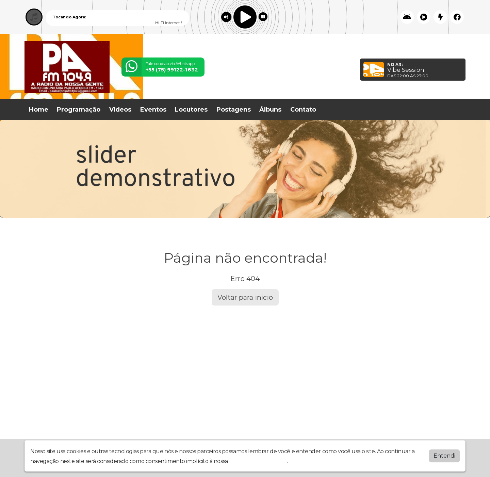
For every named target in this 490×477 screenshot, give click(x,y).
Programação (78, 109)
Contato (303, 109)
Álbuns (270, 109)
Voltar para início (245, 297)
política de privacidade (258, 461)
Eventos (153, 109)
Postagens (233, 109)
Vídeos (120, 109)
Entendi (444, 456)
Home (38, 109)
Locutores (191, 109)
